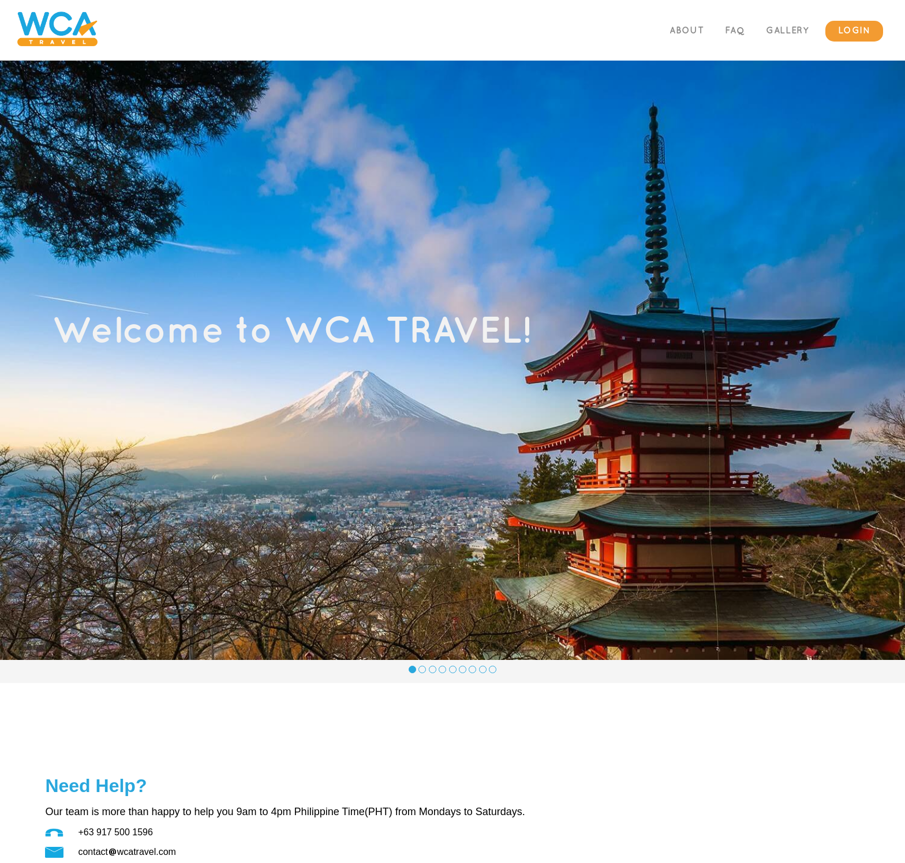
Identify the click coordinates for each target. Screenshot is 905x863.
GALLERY (787, 31)
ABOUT (687, 31)
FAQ (735, 31)
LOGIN (854, 31)
